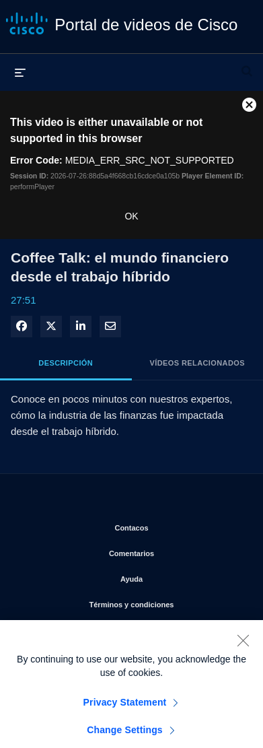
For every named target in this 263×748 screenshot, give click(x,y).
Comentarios (175, 550)
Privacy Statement (125, 711)
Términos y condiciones (165, 602)
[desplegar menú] (20, 72)
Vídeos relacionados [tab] (197, 363)
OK (131, 216)
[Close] (243, 649)
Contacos (178, 525)
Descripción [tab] (65, 363)
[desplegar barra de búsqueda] (246, 65)
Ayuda (181, 576)
